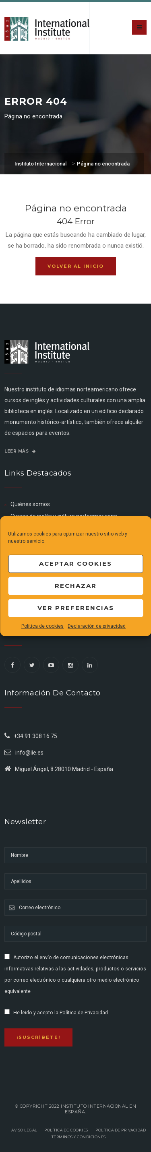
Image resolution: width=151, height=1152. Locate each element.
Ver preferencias (75, 608)
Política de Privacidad (84, 1012)
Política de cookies (42, 626)
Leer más (20, 451)
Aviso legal (24, 1130)
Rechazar (76, 585)
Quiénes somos (30, 504)
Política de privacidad (120, 1130)
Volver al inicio (76, 266)
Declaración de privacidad (97, 626)
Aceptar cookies (75, 563)
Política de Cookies (66, 1130)
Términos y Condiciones (79, 1137)
